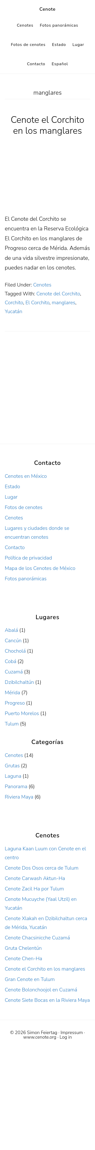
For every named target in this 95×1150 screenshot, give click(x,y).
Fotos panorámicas (26, 578)
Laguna (13, 776)
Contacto (15, 547)
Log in (66, 1037)
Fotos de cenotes (24, 507)
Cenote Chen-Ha (23, 958)
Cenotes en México (26, 476)
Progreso (15, 703)
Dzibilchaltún (19, 682)
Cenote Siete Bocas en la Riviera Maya (47, 1000)
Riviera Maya (19, 796)
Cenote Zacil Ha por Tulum (34, 888)
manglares (63, 302)
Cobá (10, 661)
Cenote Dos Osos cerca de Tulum (42, 868)
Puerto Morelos (22, 713)
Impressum (72, 1032)
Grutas (12, 765)
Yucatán (13, 311)
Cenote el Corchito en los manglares (47, 125)
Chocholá (15, 651)
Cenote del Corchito (58, 293)
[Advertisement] (47, 394)
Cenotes (42, 284)
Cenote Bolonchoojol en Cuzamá (41, 989)
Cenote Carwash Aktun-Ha (35, 878)
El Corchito (37, 302)
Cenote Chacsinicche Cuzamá (37, 937)
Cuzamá (14, 671)
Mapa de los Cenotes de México (40, 568)
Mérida (12, 692)
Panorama (16, 786)
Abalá (11, 630)
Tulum (12, 723)
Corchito (14, 302)
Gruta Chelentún (23, 948)
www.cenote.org (39, 1037)
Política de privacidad (28, 557)
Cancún (13, 640)
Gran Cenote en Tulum (30, 979)
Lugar (11, 497)
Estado (12, 486)
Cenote (48, 9)
